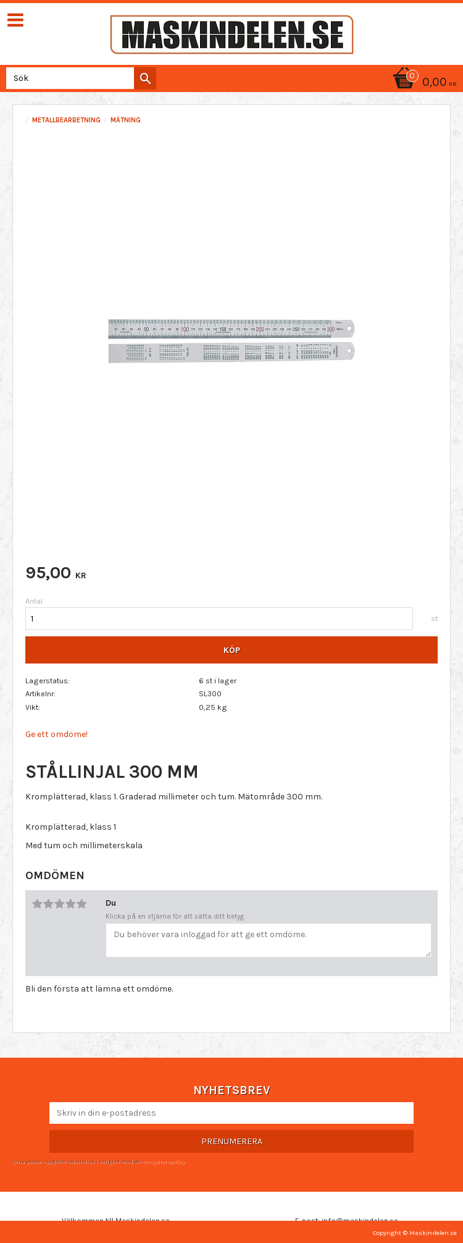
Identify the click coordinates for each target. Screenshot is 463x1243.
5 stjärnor (81, 903)
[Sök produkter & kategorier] (78, 78)
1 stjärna (37, 903)
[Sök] (145, 78)
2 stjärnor (48, 903)
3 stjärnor (59, 903)
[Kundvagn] (423, 83)
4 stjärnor (70, 903)
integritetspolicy (164, 1161)
